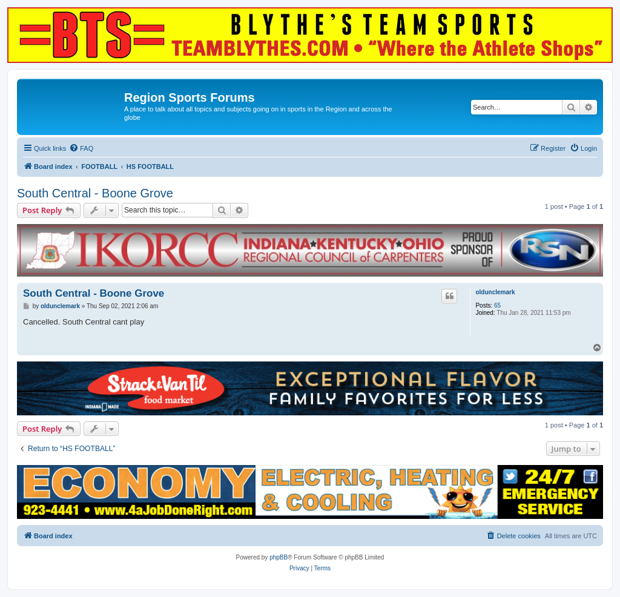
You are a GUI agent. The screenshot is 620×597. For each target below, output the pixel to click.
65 (497, 305)
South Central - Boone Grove (95, 193)
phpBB (278, 557)
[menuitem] (81, 148)
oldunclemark (495, 292)
